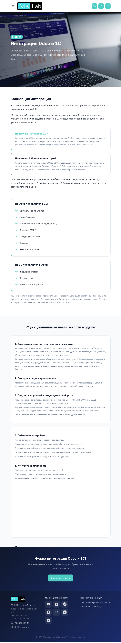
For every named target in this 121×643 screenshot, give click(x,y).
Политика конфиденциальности (95, 603)
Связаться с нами (60, 578)
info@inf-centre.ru (22, 628)
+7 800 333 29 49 (21, 623)
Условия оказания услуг (91, 607)
